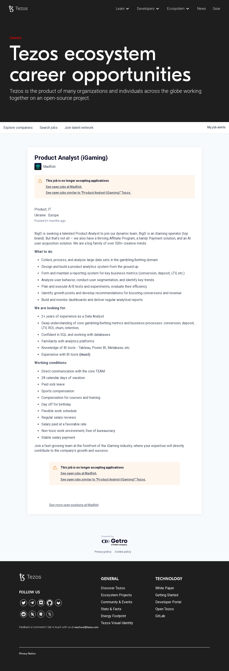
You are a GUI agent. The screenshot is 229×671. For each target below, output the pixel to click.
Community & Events (116, 602)
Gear (216, 9)
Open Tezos (164, 609)
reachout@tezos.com (86, 627)
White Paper (164, 588)
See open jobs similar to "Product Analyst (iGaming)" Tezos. (88, 192)
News (201, 9)
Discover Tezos (113, 588)
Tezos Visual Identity (117, 623)
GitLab (160, 616)
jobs (49, 128)
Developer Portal (168, 602)
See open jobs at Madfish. (64, 187)
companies (18, 128)
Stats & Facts (111, 609)
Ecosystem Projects (116, 595)
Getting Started (166, 595)
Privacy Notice (27, 653)
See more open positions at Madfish (74, 505)
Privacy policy (103, 551)
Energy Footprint (113, 616)
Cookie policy (123, 551)
